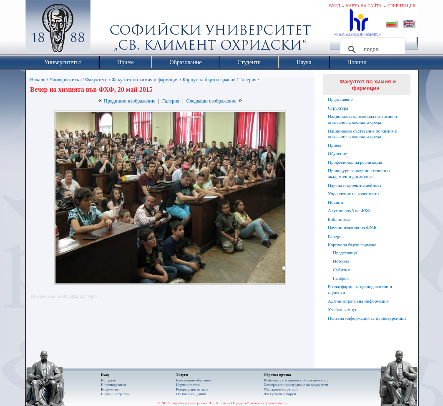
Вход (334, 5)
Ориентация (401, 5)
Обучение (337, 153)
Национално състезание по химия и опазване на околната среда (363, 133)
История (341, 260)
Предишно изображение (129, 101)
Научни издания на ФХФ (352, 227)
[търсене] (371, 50)
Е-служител (110, 389)
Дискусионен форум (280, 394)
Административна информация (358, 300)
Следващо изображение (211, 101)
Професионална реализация (355, 162)
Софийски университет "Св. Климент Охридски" (105, 29)
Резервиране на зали (192, 389)
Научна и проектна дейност (355, 185)
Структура (338, 107)
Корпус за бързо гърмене (208, 80)
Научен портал (187, 385)
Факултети (96, 80)
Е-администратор (114, 394)
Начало (37, 80)
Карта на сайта (363, 5)
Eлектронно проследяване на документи (296, 385)
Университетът (65, 80)
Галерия (247, 80)
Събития (341, 269)
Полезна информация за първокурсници (367, 318)
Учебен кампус (342, 309)
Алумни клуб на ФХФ (349, 210)
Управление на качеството (353, 193)
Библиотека (339, 219)
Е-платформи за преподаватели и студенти (360, 289)
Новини (335, 202)
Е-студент (109, 380)
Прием (334, 145)
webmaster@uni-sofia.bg (268, 403)
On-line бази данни (191, 394)
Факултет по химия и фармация (145, 80)
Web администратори (280, 389)
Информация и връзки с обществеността (296, 380)
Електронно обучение (193, 380)
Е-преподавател (113, 385)
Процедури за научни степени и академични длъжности (359, 173)
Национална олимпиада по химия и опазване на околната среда (362, 119)
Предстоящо (345, 252)
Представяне (340, 99)
